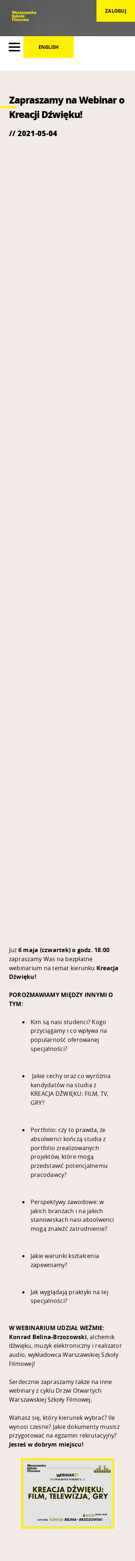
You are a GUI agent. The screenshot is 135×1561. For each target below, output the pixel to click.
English (49, 47)
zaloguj (115, 11)
